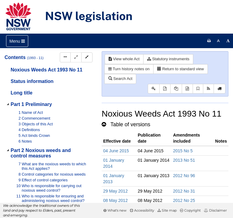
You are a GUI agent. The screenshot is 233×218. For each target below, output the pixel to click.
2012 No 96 (184, 175)
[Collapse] (87, 57)
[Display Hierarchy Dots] (65, 57)
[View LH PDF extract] (176, 89)
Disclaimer (215, 210)
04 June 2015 (116, 150)
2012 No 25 (184, 200)
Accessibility (142, 210)
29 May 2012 (115, 191)
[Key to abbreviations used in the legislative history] (154, 89)
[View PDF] (165, 89)
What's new (115, 210)
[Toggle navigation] (17, 41)
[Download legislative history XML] (187, 89)
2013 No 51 (184, 160)
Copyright (190, 210)
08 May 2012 (115, 200)
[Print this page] (209, 41)
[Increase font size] (228, 41)
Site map (167, 210)
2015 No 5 (183, 150)
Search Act (120, 78)
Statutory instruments (168, 59)
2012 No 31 (184, 191)
